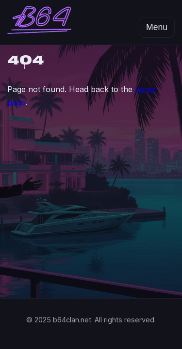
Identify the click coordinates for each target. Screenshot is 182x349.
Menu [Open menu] (156, 27)
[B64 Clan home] (39, 22)
